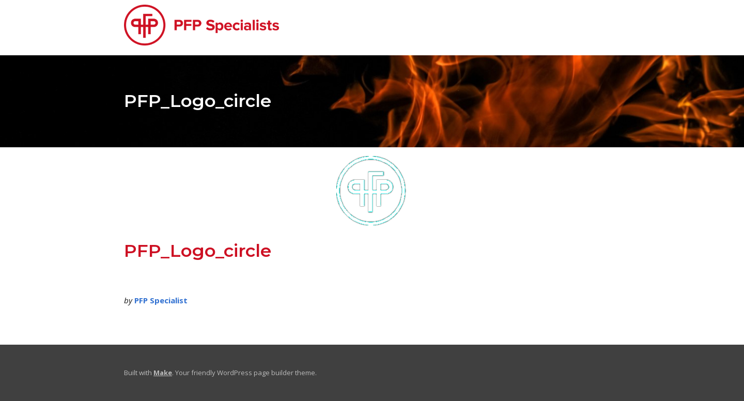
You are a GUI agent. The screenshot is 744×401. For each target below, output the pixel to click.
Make (162, 372)
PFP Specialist (161, 300)
